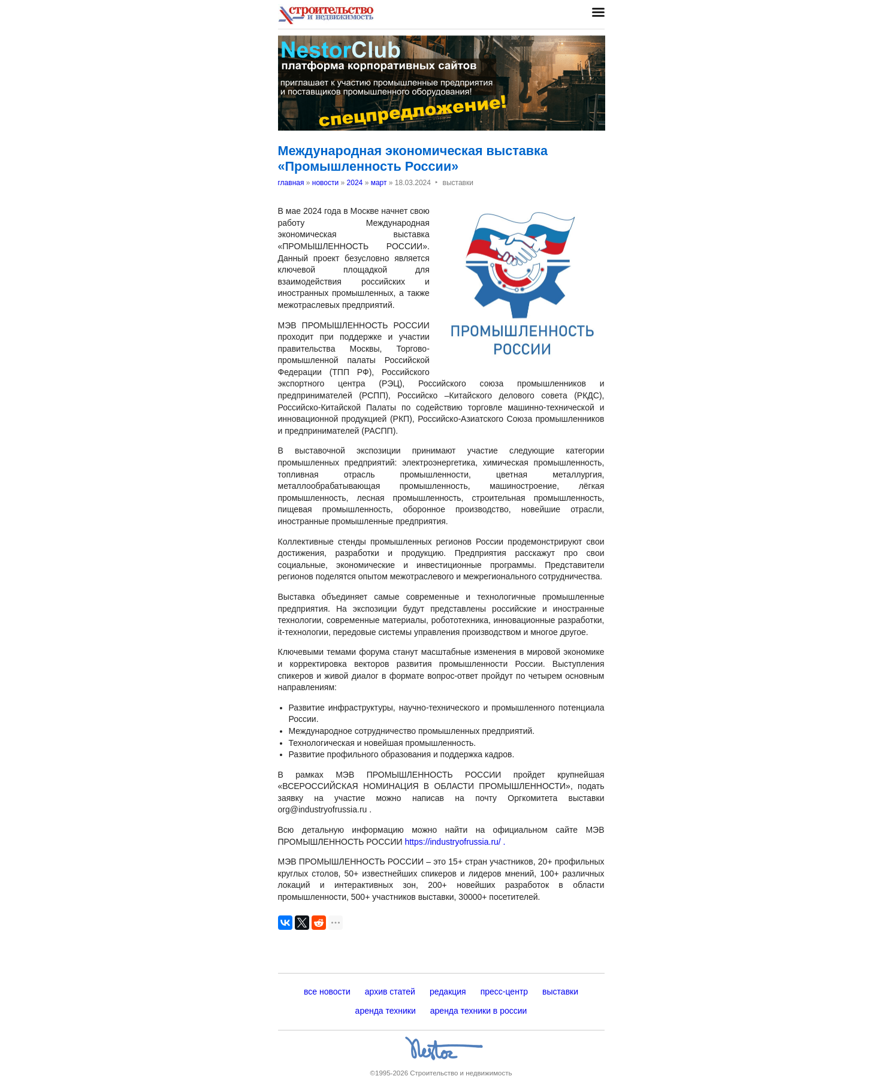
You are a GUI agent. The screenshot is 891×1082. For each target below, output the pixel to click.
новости (325, 183)
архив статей (390, 991)
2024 (355, 183)
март (379, 183)
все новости (327, 991)
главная (291, 183)
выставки (560, 991)
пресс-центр (504, 991)
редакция (448, 991)
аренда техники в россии (478, 1010)
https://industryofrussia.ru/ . (454, 842)
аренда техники (385, 1010)
